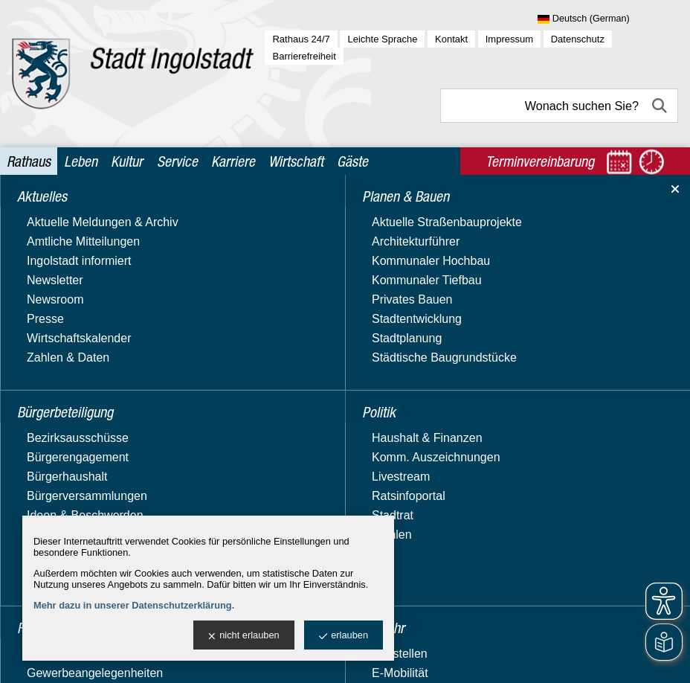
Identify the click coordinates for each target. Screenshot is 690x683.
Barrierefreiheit (303, 56)
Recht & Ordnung (65, 325)
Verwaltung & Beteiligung (87, 411)
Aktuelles (43, 210)
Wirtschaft (295, 161)
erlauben (343, 635)
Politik (35, 297)
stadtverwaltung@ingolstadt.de (462, 656)
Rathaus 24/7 (300, 39)
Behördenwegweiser (73, 458)
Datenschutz (577, 39)
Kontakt (451, 39)
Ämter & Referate (65, 436)
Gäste (352, 161)
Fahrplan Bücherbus (505, 326)
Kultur (127, 161)
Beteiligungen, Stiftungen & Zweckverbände (91, 486)
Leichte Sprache (382, 39)
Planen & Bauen (62, 268)
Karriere (233, 161)
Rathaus (29, 161)
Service (177, 161)
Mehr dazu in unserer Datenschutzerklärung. (133, 605)
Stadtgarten (50, 354)
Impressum (509, 39)
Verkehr (40, 383)
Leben (80, 161)
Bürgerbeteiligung (67, 239)
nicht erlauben (243, 635)
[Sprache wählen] (608, 19)
